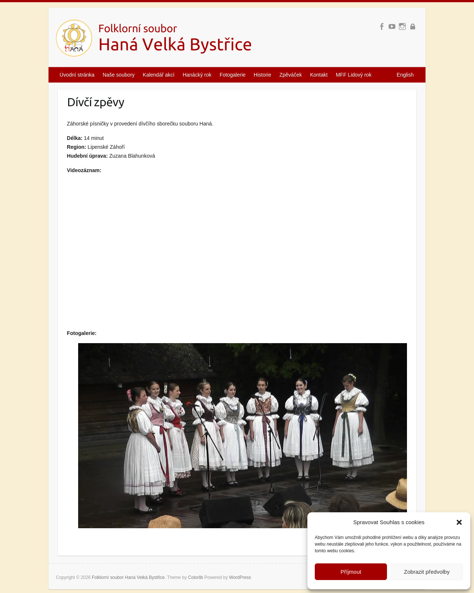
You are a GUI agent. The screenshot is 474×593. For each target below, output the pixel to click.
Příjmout (351, 572)
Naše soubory (118, 75)
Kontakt (318, 75)
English (405, 75)
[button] (459, 522)
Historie (262, 75)
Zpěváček (291, 75)
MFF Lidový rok (353, 75)
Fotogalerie (233, 75)
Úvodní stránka (77, 75)
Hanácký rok (197, 75)
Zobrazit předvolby (427, 572)
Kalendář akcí (159, 75)
